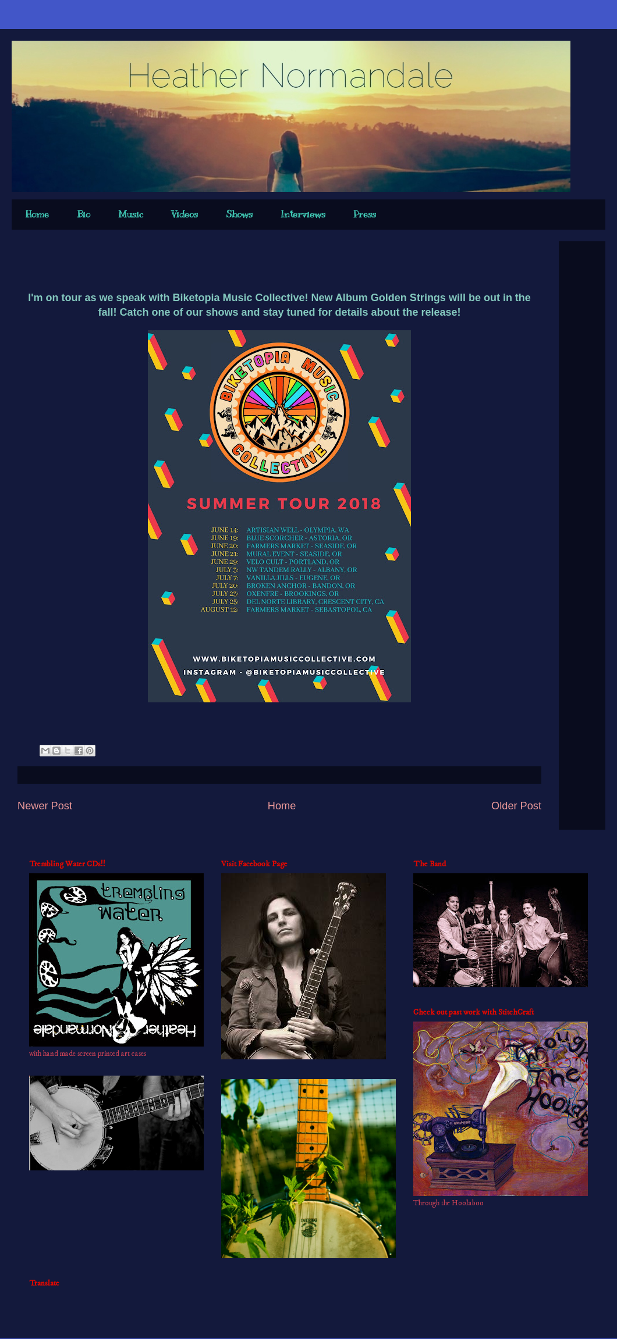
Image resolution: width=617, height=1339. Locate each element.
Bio (83, 214)
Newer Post (44, 806)
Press (364, 214)
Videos (184, 214)
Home (37, 214)
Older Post (516, 806)
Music (130, 214)
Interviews (303, 214)
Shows (239, 214)
